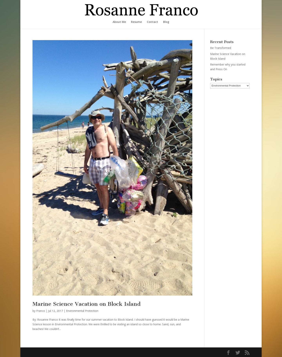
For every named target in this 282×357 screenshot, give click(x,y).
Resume (136, 22)
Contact (152, 22)
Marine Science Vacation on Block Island (87, 304)
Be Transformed (220, 48)
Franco (40, 311)
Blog (166, 22)
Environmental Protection (82, 311)
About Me (119, 22)
